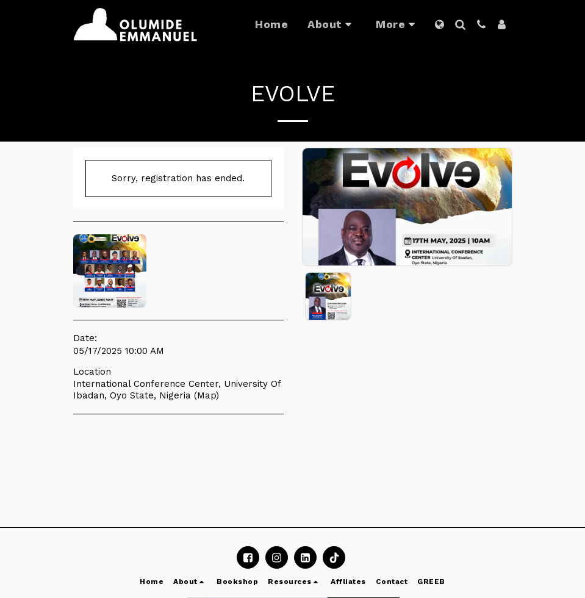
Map (206, 395)
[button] (331, 24)
